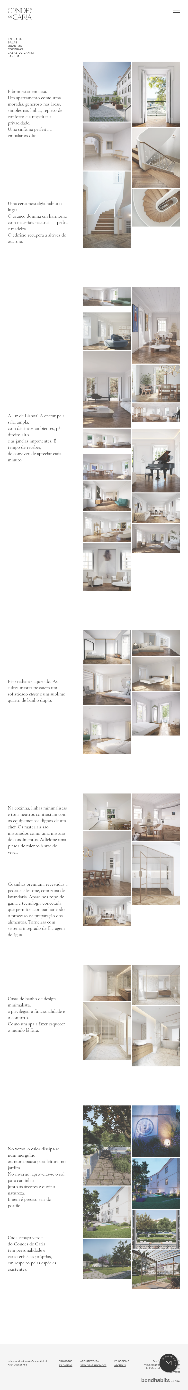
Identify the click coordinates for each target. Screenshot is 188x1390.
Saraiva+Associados (93, 1278)
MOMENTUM (173, 1278)
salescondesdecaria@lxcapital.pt (27, 1274)
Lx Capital (65, 1278)
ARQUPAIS (120, 1278)
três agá (175, 1274)
